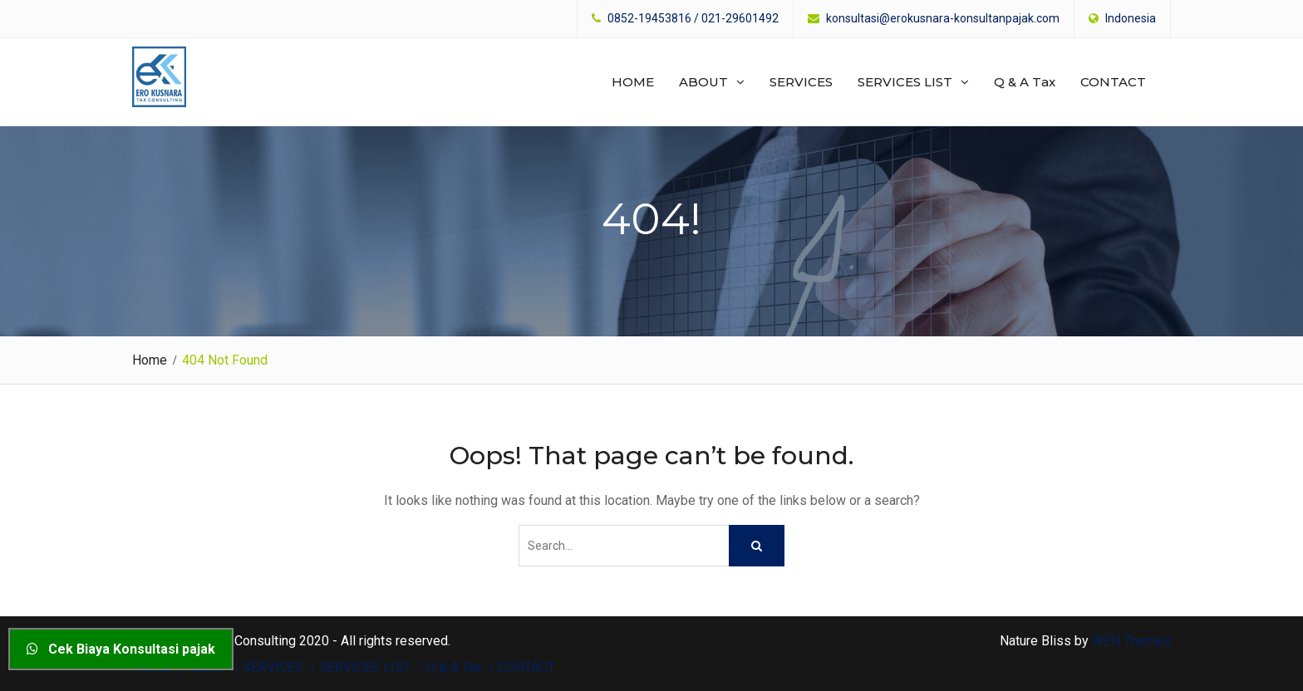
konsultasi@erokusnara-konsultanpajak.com (943, 18)
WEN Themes (1131, 641)
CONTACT (1113, 82)
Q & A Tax (1024, 82)
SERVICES (801, 82)
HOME (633, 82)
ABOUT (703, 82)
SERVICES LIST (905, 82)
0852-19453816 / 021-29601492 (693, 18)
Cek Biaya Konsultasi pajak (121, 649)
